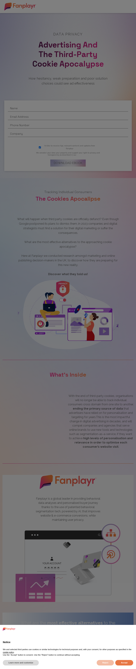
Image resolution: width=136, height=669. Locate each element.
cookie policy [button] (8, 652)
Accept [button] (124, 663)
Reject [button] (105, 663)
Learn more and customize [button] (20, 663)
